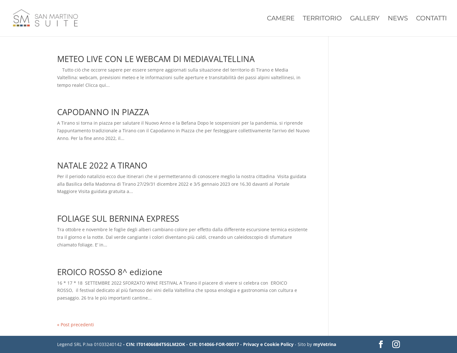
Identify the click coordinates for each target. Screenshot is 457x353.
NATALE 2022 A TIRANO (102, 165)
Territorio (322, 19)
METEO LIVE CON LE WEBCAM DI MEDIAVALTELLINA (156, 59)
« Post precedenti (75, 325)
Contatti (431, 19)
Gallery (365, 19)
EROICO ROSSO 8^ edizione (109, 272)
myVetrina (324, 344)
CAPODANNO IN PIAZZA (103, 112)
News (398, 19)
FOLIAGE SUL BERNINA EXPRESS (118, 218)
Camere (281, 19)
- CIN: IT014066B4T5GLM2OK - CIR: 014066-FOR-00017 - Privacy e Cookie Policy (208, 344)
